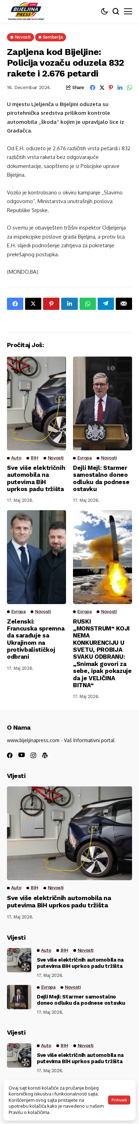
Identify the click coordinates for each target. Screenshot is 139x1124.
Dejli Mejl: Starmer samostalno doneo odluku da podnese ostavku (101, 478)
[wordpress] (45, 755)
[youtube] (21, 755)
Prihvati (119, 1100)
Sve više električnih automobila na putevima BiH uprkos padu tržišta (36, 478)
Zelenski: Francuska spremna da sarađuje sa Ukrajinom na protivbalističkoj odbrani (35, 639)
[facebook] (10, 755)
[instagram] (33, 755)
